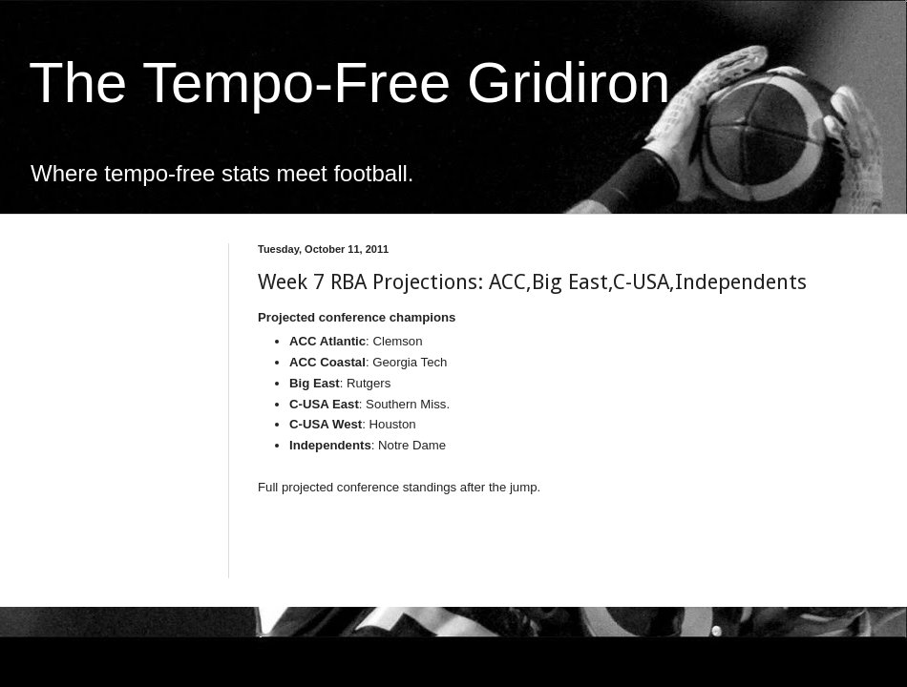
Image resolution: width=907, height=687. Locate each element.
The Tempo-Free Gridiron (349, 82)
